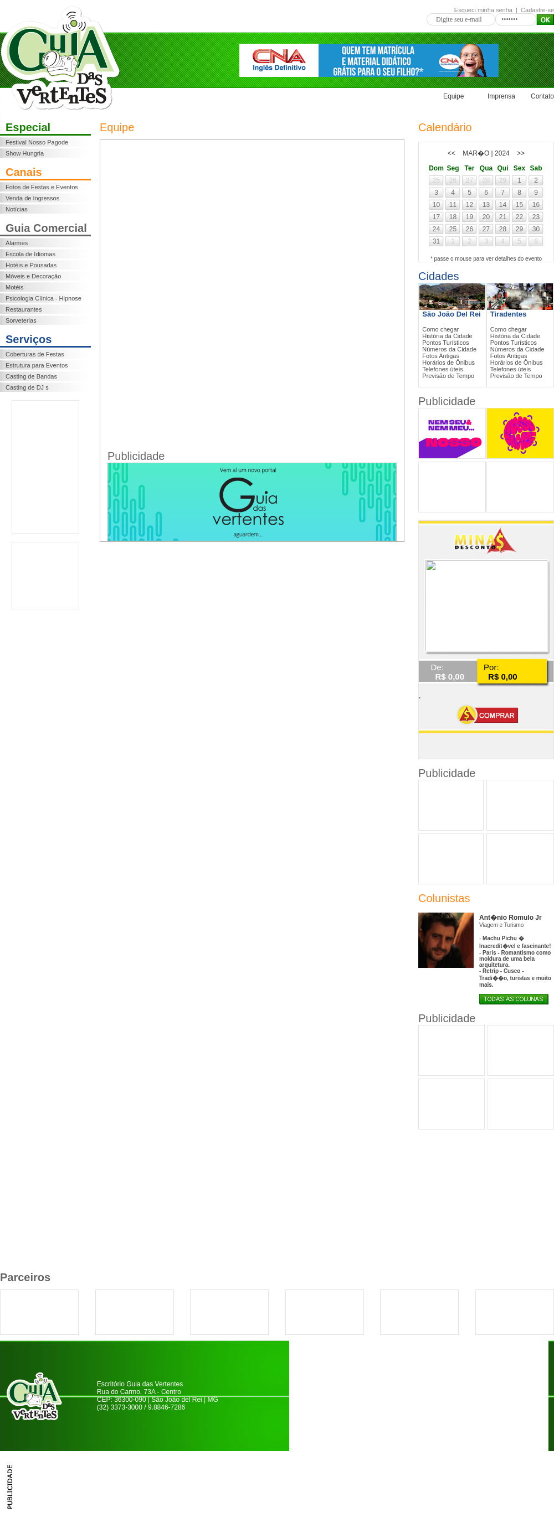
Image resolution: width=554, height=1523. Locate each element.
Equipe (453, 96)
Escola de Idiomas (30, 254)
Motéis (14, 287)
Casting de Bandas (31, 376)
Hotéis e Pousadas (31, 265)
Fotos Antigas (440, 356)
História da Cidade (447, 336)
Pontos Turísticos (445, 342)
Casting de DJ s (27, 387)
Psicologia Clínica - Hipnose (43, 298)
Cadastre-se (537, 10)
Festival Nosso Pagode (37, 142)
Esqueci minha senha (483, 10)
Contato (542, 96)
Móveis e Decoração (33, 276)
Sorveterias (21, 320)
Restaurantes (24, 309)
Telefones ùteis (442, 369)
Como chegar (440, 329)
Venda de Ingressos (32, 198)
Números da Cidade (449, 349)
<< (451, 153)
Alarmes (17, 243)
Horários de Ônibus (448, 362)
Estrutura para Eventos (37, 365)
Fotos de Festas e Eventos (42, 187)
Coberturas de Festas (35, 354)
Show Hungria (25, 153)
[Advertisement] (45, 467)
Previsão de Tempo (448, 375)
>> (521, 153)
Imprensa (501, 96)
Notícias (17, 209)
